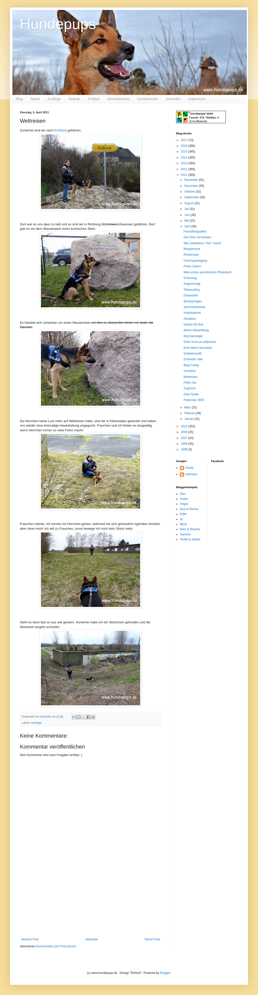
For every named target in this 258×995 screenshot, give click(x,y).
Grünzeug (190, 278)
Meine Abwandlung (196, 330)
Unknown (191, 474)
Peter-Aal (190, 382)
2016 (184, 146)
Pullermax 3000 (194, 400)
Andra (184, 499)
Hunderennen (147, 99)
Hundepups (58, 24)
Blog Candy (191, 365)
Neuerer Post (30, 939)
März (188, 407)
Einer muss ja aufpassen (200, 342)
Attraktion (190, 318)
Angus (184, 504)
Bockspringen (193, 301)
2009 (184, 432)
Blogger (165, 973)
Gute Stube (191, 394)
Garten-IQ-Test (193, 324)
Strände (74, 99)
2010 (184, 426)
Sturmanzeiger (193, 336)
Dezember (191, 180)
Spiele (35, 99)
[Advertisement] (90, 900)
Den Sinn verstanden (197, 237)
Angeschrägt (192, 283)
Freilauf (93, 99)
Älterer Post (152, 939)
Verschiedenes (118, 99)
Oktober (190, 191)
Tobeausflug (192, 289)
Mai (187, 220)
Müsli (183, 524)
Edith (183, 514)
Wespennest (192, 249)
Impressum (196, 99)
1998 (184, 449)
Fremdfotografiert (195, 231)
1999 (184, 443)
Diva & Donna (189, 509)
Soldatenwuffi (192, 353)
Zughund (189, 388)
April (187, 226)
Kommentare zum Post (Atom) (56, 946)
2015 (184, 151)
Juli (187, 209)
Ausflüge (54, 99)
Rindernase (191, 254)
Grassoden (191, 295)
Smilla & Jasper (190, 539)
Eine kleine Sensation (198, 348)
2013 (184, 163)
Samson (185, 534)
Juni (187, 215)
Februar (189, 413)
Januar (189, 419)
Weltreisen (190, 377)
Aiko (183, 494)
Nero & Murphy (190, 529)
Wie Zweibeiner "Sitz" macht (202, 243)
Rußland (60, 130)
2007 (184, 438)
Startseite (91, 939)
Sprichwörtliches (194, 307)
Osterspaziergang (195, 260)
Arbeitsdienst (192, 313)
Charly (189, 468)
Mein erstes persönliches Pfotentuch (207, 272)
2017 (184, 140)
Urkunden (173, 99)
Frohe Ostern (192, 266)
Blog (19, 99)
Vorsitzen (190, 371)
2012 (184, 169)
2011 (184, 175)
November (191, 186)
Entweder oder (193, 359)
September (192, 197)
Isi (181, 519)
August (189, 203)
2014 (184, 157)
